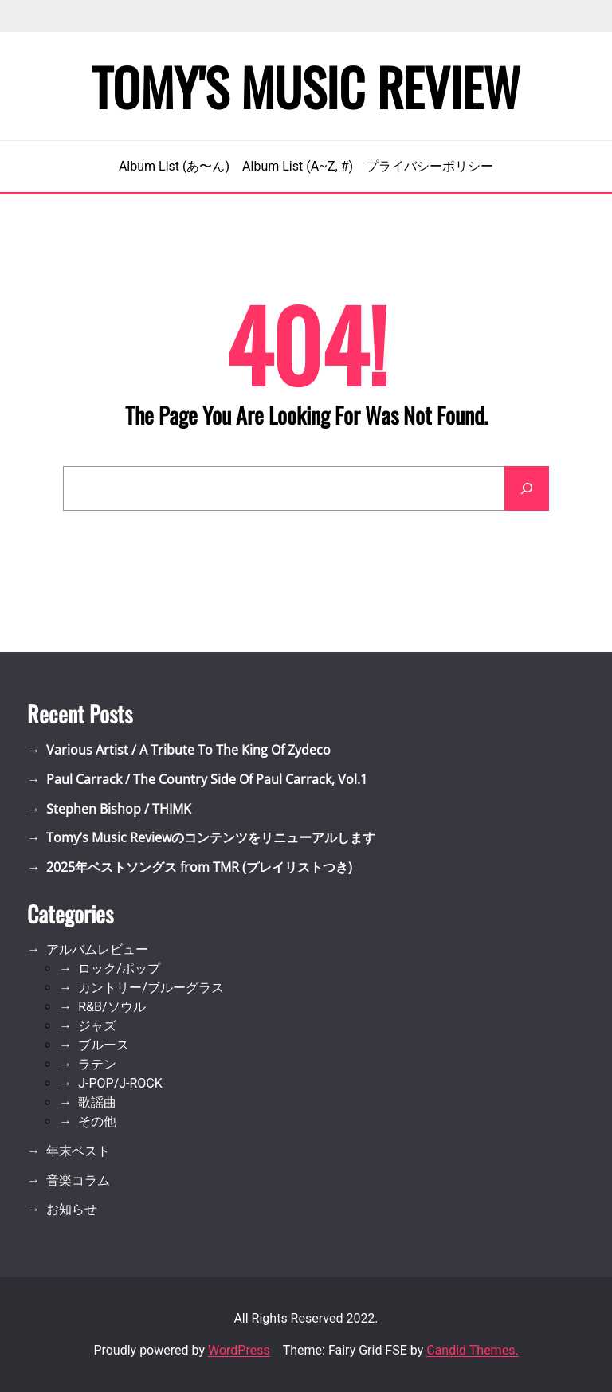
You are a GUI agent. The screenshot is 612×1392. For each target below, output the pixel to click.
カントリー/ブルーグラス (151, 987)
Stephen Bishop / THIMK (118, 809)
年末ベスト (78, 1151)
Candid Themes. (472, 1350)
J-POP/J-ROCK (120, 1083)
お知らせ (71, 1209)
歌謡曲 (97, 1102)
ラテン (97, 1064)
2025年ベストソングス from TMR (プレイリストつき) (199, 867)
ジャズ (97, 1025)
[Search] (526, 488)
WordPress (239, 1350)
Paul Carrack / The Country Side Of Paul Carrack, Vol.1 (206, 779)
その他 (97, 1121)
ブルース (103, 1045)
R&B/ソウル (111, 1006)
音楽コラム (78, 1180)
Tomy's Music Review (306, 86)
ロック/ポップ (119, 968)
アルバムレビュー (97, 949)
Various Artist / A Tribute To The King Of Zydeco (188, 750)
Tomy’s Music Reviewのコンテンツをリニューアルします (210, 837)
